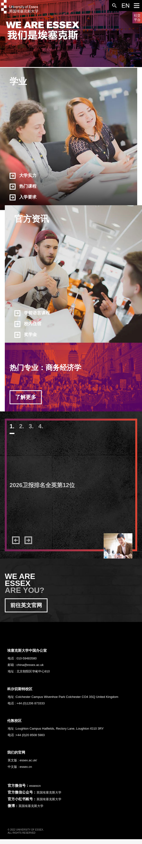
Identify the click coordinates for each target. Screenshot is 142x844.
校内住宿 (27, 324)
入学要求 (23, 197)
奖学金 (25, 335)
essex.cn (26, 767)
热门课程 (23, 187)
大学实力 (23, 176)
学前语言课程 (32, 313)
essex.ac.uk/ (28, 760)
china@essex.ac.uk (30, 665)
